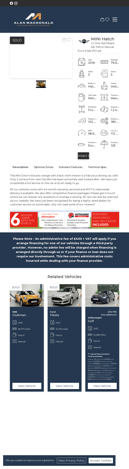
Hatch (108, 38)
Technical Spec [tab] (97, 167)
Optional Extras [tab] (43, 167)
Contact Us (83, 156)
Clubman (19, 315)
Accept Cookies (101, 460)
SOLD (17, 40)
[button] (5, 338)
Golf (91, 321)
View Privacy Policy (71, 460)
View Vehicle (27, 386)
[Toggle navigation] (114, 19)
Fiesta (54, 315)
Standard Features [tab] (70, 167)
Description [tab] (20, 167)
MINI (96, 38)
